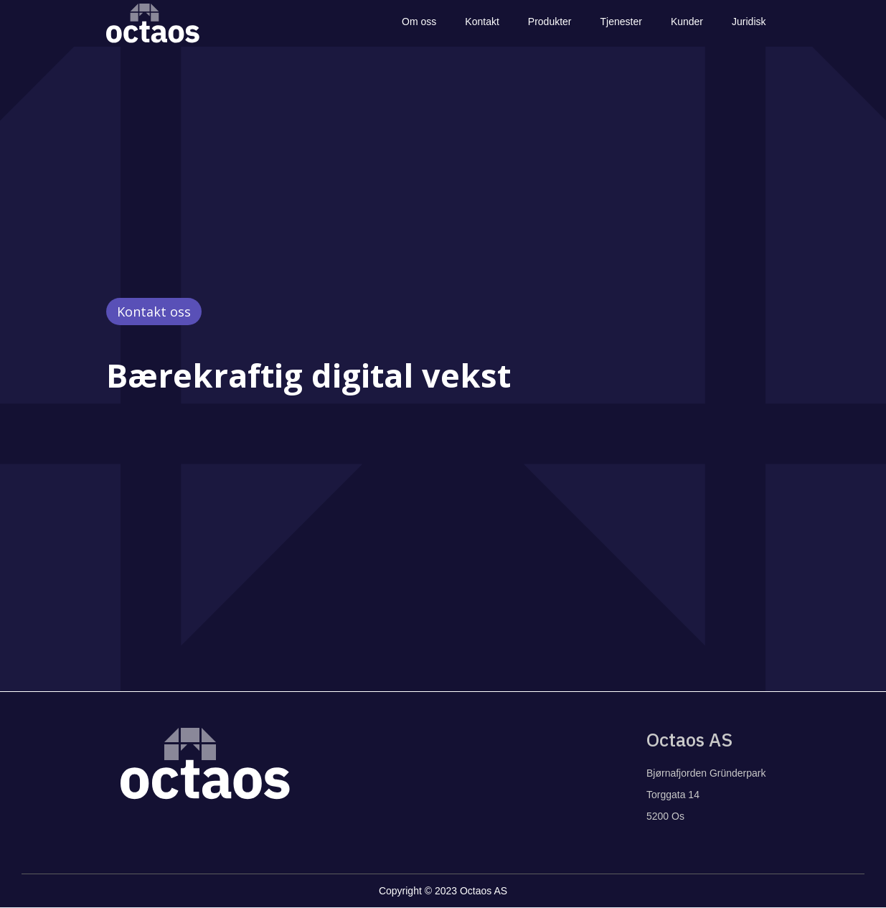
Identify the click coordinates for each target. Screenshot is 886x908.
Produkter (550, 21)
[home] (152, 23)
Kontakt (482, 21)
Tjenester (621, 21)
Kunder (687, 21)
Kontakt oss (154, 311)
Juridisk (748, 21)
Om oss (419, 21)
